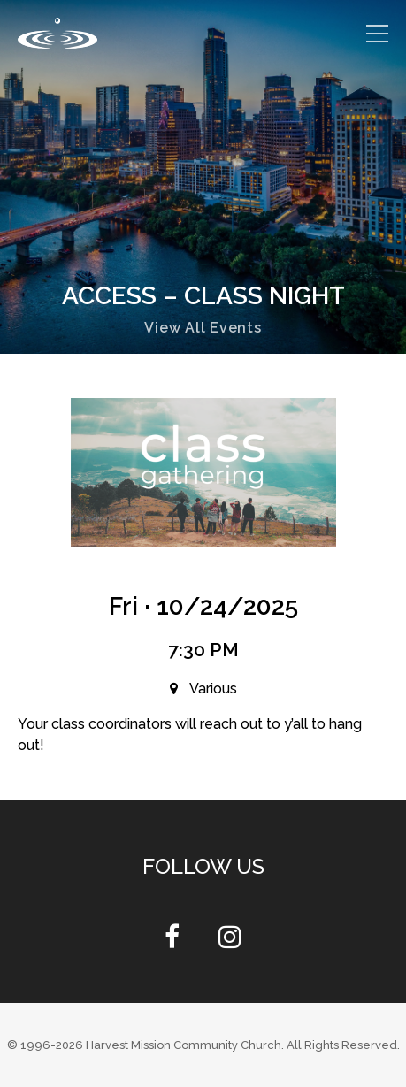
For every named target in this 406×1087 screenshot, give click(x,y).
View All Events (202, 327)
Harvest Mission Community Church (183, 1045)
